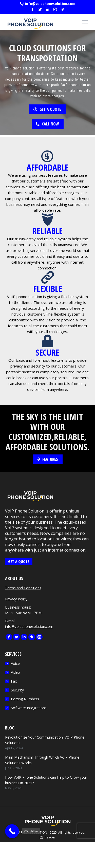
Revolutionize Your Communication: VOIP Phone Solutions (44, 740)
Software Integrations (29, 707)
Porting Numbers (25, 699)
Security (17, 690)
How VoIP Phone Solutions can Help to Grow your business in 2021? (46, 780)
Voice (15, 663)
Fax (14, 681)
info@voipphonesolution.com (47, 3)
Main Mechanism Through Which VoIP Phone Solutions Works (42, 760)
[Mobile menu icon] (85, 22)
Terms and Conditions (23, 587)
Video (15, 672)
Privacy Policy (16, 599)
